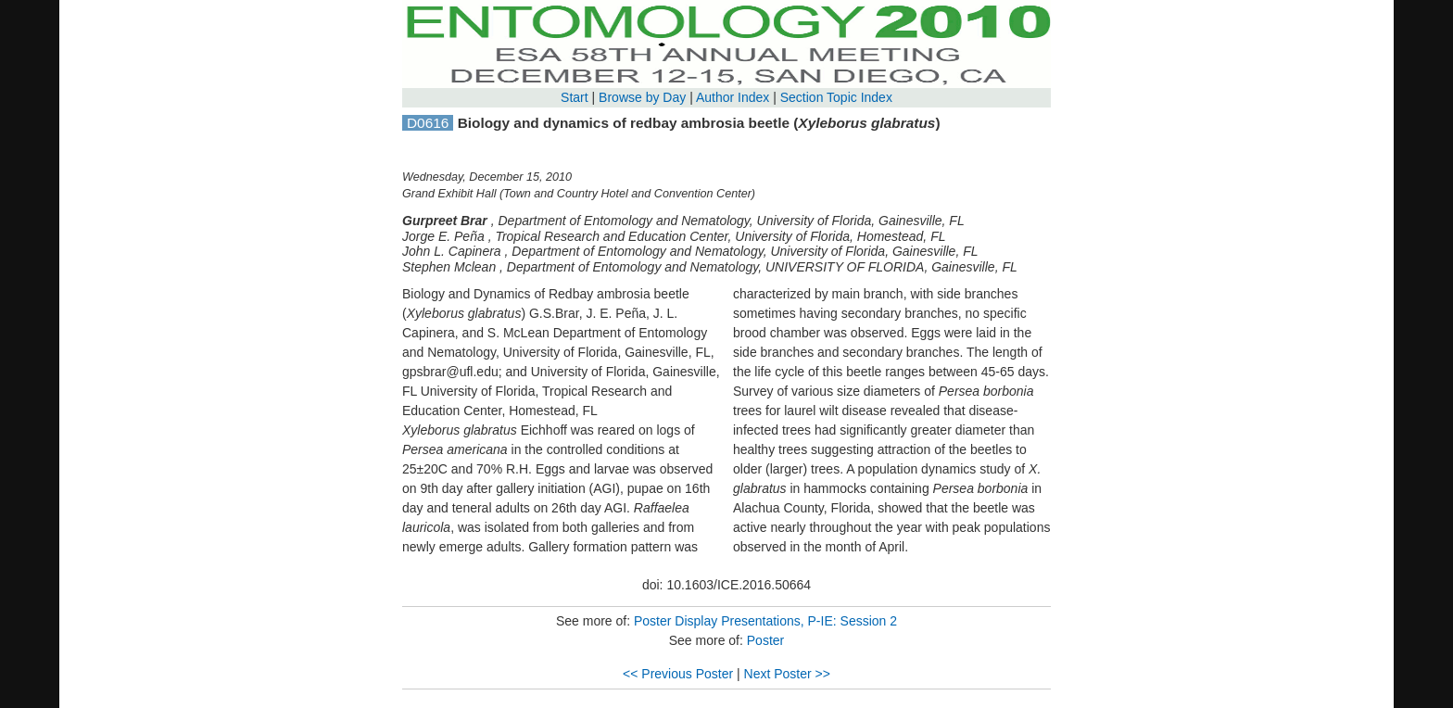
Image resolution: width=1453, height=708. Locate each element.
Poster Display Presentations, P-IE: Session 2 (765, 620)
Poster (765, 640)
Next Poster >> (787, 673)
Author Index (732, 97)
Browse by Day (642, 97)
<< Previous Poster (678, 673)
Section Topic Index (836, 97)
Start (574, 97)
